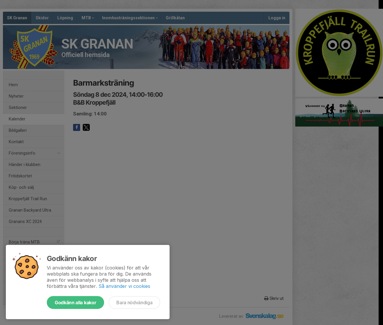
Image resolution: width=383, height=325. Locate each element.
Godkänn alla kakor (75, 302)
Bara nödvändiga (134, 302)
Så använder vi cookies (124, 286)
